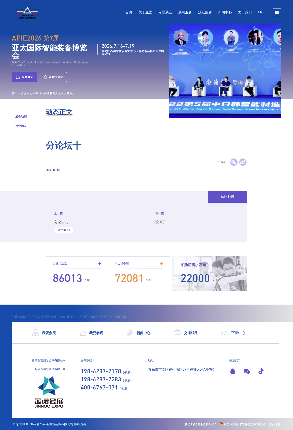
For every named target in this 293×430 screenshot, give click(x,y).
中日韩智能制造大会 (48, 93)
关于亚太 (145, 12)
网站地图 (275, 424)
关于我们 (245, 12)
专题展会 (165, 12)
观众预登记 (53, 77)
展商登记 (24, 77)
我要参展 (44, 332)
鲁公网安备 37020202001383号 (242, 424)
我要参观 (91, 332)
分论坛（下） (72, 93)
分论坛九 (61, 222)
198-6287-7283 (101, 379)
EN (260, 12)
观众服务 (205, 12)
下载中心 (233, 332)
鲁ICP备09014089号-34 (200, 424)
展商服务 (185, 12)
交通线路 (186, 332)
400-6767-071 (99, 387)
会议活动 (26, 93)
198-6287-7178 (101, 370)
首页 (128, 12)
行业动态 (21, 125)
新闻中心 (225, 12)
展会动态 (21, 116)
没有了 (160, 222)
